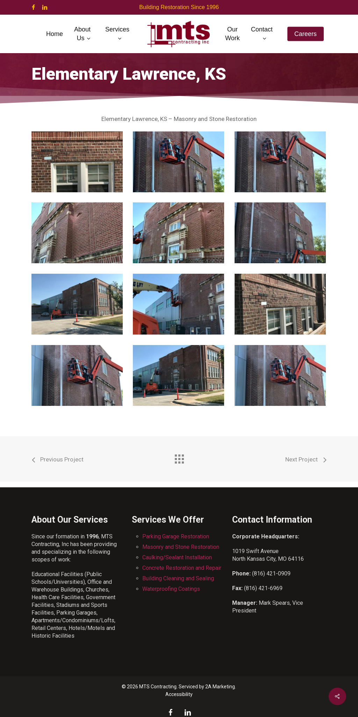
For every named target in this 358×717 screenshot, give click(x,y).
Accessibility (179, 694)
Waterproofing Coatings (171, 589)
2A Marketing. (220, 686)
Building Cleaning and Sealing (178, 578)
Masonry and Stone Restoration (180, 547)
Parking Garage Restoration (175, 536)
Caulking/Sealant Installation (177, 557)
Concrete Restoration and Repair (181, 568)
